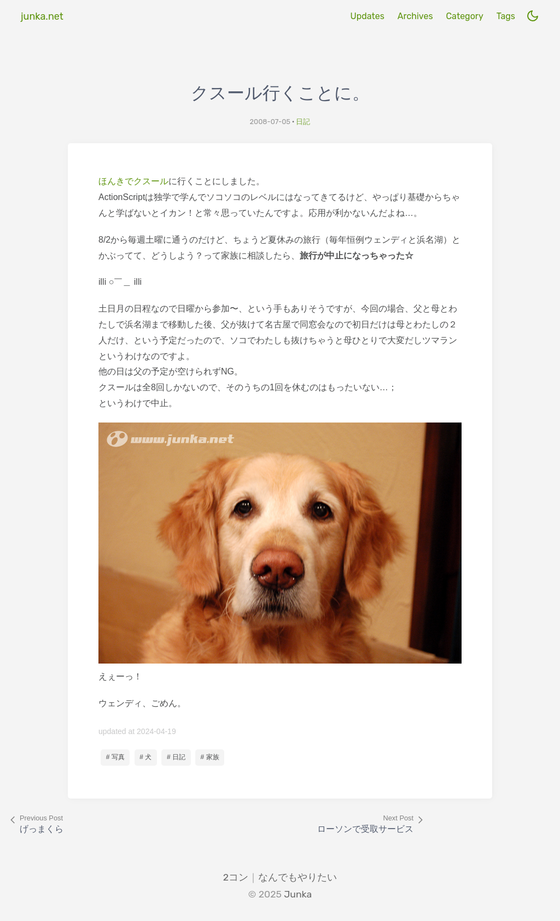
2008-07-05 (270, 122)
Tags (506, 16)
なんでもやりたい (297, 877)
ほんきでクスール (133, 181)
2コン (235, 877)
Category (464, 16)
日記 (303, 122)
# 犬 (145, 757)
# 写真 (115, 757)
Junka (298, 894)
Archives (415, 16)
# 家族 (210, 757)
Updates (367, 16)
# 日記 (176, 757)
